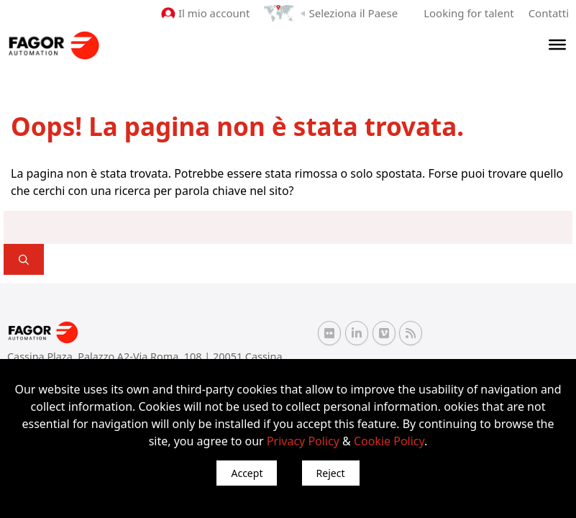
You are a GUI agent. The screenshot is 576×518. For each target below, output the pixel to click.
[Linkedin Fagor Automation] (356, 333)
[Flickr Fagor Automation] (329, 333)
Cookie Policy (389, 441)
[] (24, 259)
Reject (330, 473)
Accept (246, 473)
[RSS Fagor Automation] (410, 333)
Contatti (549, 13)
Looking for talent (468, 13)
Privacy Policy (303, 441)
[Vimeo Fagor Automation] (384, 333)
